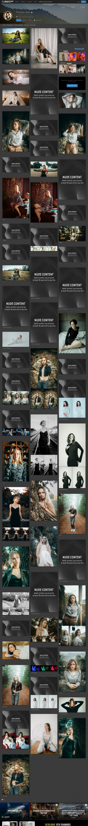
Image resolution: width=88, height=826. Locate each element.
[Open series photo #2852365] (35, 668)
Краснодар (30, 16)
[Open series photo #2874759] (53, 248)
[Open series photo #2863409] (6, 397)
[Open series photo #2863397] (79, 477)
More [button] (35, 1)
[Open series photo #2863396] (65, 477)
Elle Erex (5, 706)
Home (4, 25)
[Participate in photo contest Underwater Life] (14, 811)
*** (3, 44)
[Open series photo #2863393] (24, 534)
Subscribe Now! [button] (72, 85)
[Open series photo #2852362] (35, 701)
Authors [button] (23, 1)
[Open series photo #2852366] (44, 668)
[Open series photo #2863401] (22, 432)
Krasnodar (26, 25)
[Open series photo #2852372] (22, 611)
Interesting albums (79, 49)
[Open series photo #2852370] (53, 639)
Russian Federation (22, 16)
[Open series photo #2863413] (50, 399)
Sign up (83, 1)
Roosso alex (33, 25)
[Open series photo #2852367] (53, 668)
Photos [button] (17, 1)
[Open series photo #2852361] (22, 739)
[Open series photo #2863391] (6, 534)
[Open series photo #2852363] (44, 701)
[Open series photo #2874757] (35, 248)
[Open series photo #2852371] (9, 611)
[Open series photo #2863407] (65, 408)
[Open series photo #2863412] (37, 399)
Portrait (63, 63)
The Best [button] (30, 1)
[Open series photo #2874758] (44, 248)
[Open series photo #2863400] (9, 432)
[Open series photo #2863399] (50, 465)
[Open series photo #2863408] (79, 408)
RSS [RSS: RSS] (4, 799)
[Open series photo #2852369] (44, 639)
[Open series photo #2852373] (65, 636)
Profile (30, 20)
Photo (18, 20)
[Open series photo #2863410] (15, 397)
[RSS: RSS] (2, 799)
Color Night (34, 672)
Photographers (9, 25)
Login (78, 1)
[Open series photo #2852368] (35, 639)
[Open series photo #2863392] (15, 534)
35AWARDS (38, 20)
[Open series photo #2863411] (24, 397)
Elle (4, 219)
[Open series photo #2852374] (79, 636)
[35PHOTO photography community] (7, 2)
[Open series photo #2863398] (37, 465)
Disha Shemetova (35, 298)
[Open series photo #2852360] (9, 739)
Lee (60, 693)
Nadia (4, 240)
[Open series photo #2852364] (53, 701)
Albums (24, 20)
